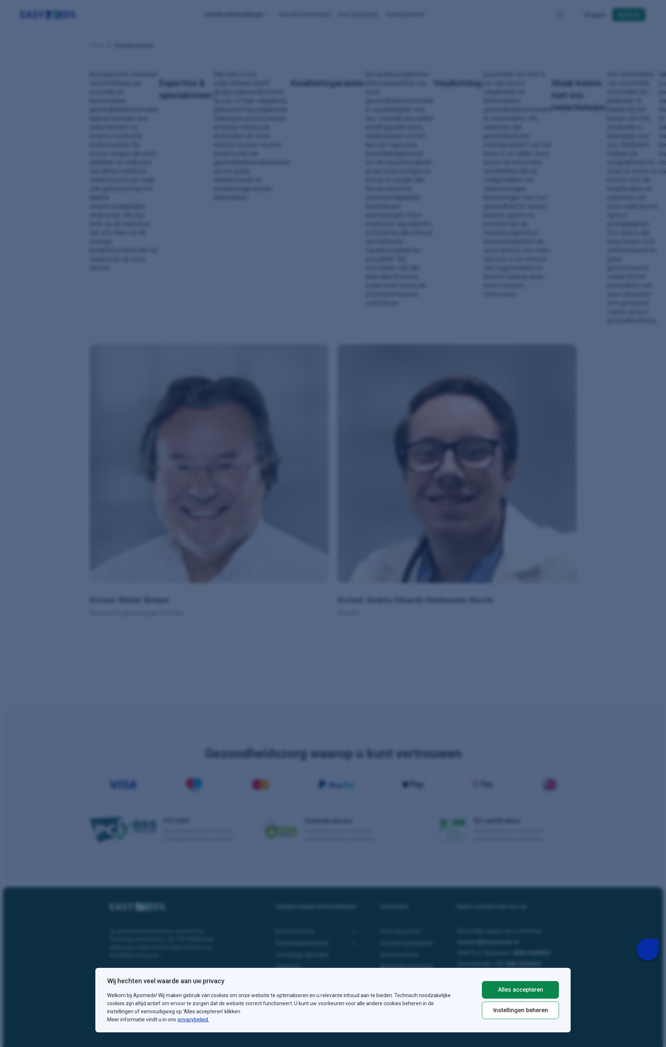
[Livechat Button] (648, 950)
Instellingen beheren (520, 1010)
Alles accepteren (520, 989)
